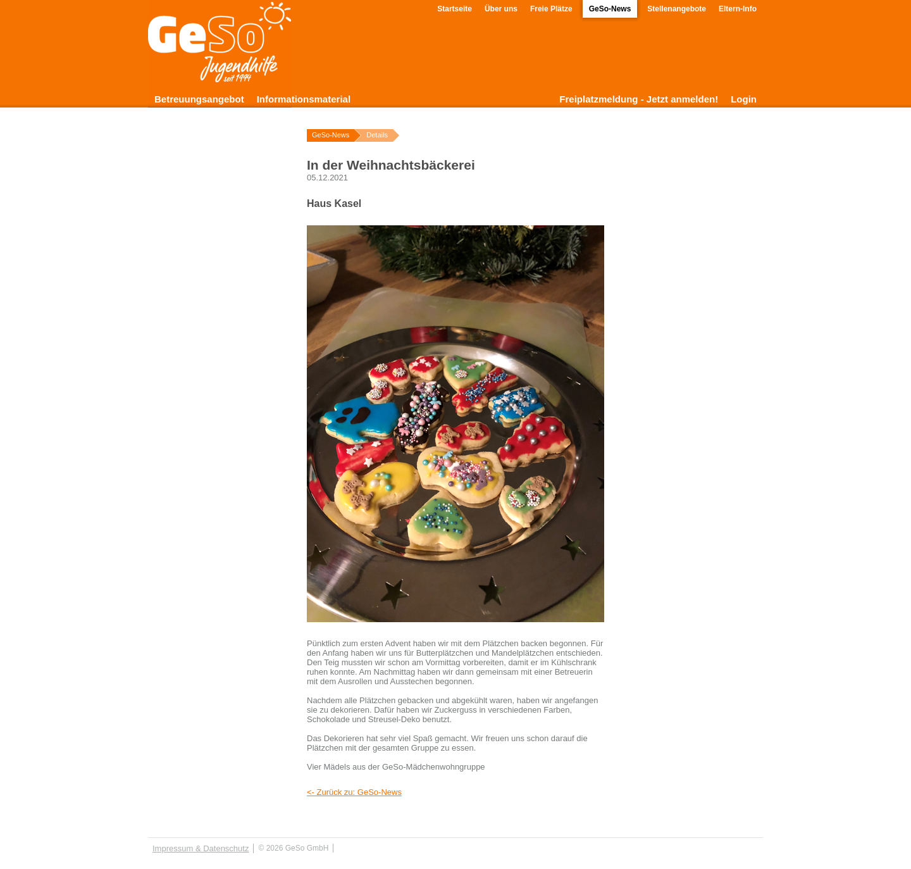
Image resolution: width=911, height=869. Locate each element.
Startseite (454, 8)
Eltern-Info (738, 8)
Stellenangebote (676, 8)
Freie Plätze (551, 8)
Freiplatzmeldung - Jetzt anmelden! (638, 99)
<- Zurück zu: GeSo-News (354, 792)
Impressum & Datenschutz (200, 848)
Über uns (501, 8)
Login (744, 99)
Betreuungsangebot (199, 99)
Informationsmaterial (303, 99)
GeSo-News (610, 8)
